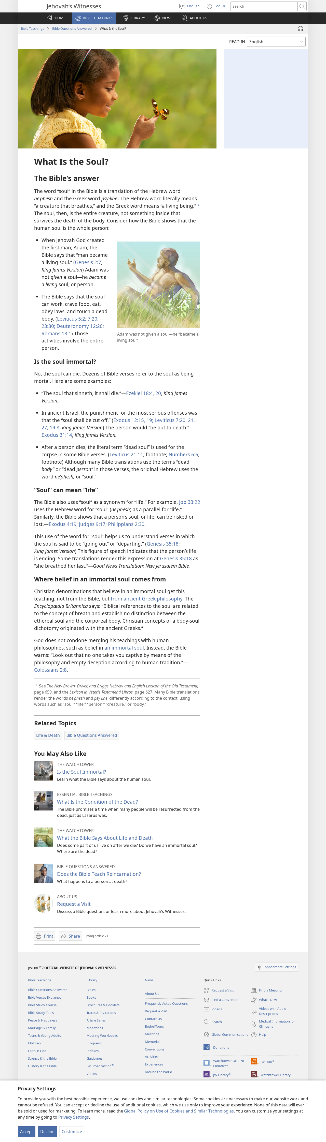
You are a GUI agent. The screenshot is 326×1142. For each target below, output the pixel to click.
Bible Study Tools (41, 1012)
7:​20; (92, 318)
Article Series (96, 1020)
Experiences (154, 1064)
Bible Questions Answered (72, 28)
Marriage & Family (42, 1028)
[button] (94, 18)
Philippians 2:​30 (125, 524)
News (149, 980)
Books (91, 997)
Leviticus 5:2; (71, 318)
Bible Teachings (32, 28)
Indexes (93, 1050)
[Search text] (264, 6)
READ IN (237, 41)
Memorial (152, 1041)
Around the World (158, 1072)
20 (157, 393)
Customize (72, 1131)
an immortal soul (124, 647)
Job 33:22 (189, 502)
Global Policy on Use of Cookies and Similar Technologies (179, 1111)
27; (45, 427)
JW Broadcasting (100, 1066)
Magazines (95, 1028)
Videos (92, 1073)
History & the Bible (42, 1066)
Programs (94, 1043)
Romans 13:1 (56, 333)
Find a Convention (221, 1000)
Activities (151, 1056)
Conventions (154, 1049)
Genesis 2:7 (88, 262)
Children (34, 1043)
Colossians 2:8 (50, 669)
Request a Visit (74, 903)
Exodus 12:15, (129, 420)
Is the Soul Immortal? (81, 771)
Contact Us (153, 1018)
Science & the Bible (42, 1058)
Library (92, 980)
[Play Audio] (300, 29)
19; (149, 420)
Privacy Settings (73, 1117)
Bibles (91, 989)
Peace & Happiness (42, 1020)
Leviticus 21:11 (126, 454)
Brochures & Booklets (103, 1005)
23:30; (48, 326)
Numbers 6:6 (183, 454)
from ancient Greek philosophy (146, 598)
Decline (47, 1131)
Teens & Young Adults (44, 1035)
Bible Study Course (42, 1005)
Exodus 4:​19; (63, 524)
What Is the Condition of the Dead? (97, 801)
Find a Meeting (266, 990)
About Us (152, 993)
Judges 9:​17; (92, 524)
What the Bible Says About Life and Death (105, 837)
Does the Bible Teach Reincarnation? (99, 873)
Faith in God (37, 1050)
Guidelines (94, 1058)
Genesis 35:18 (163, 543)
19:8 (53, 427)
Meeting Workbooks (102, 1035)
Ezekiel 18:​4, (140, 393)
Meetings (152, 1034)
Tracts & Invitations (101, 1012)
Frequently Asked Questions (166, 1003)
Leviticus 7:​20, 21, (174, 420)
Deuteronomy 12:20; (79, 326)
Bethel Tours (154, 1026)
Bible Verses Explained (45, 997)
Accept (26, 1131)
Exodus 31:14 (57, 434)
